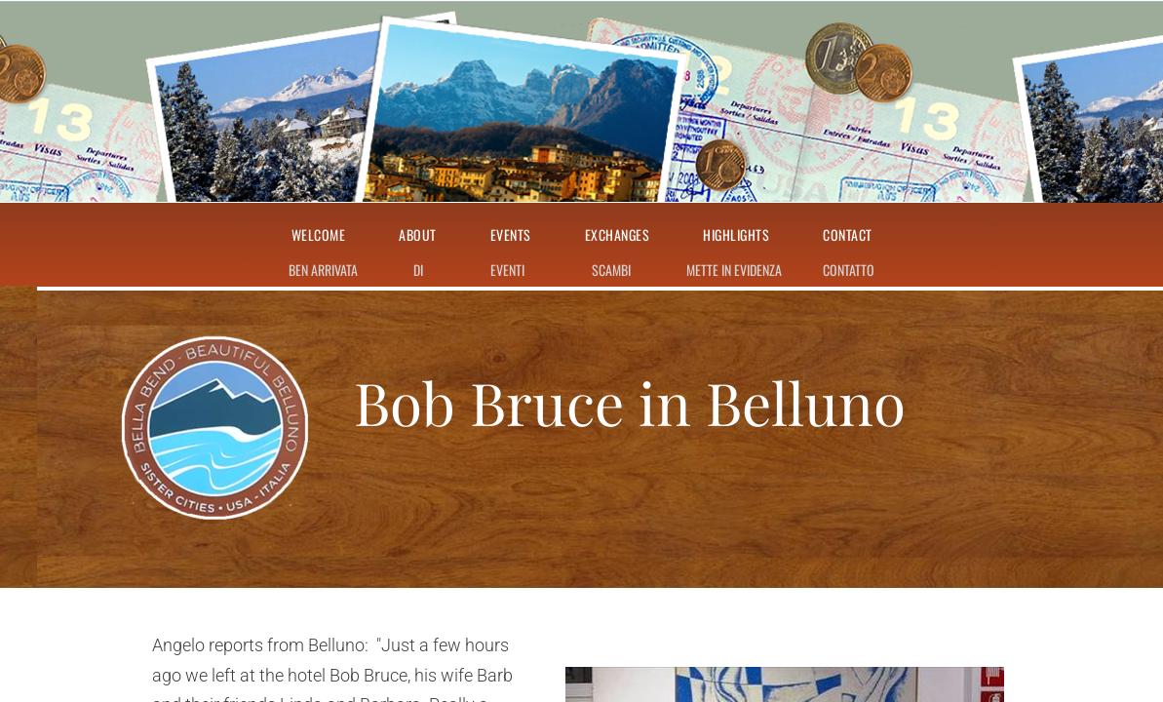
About (418, 235)
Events (510, 235)
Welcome (318, 235)
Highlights (736, 235)
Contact (847, 235)
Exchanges (617, 235)
